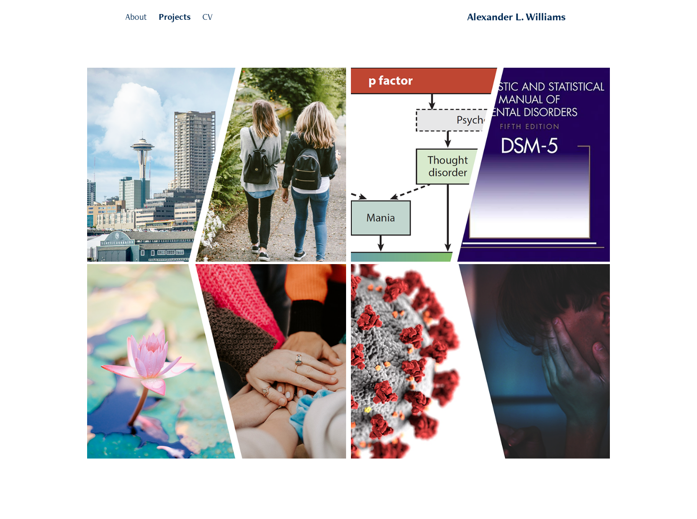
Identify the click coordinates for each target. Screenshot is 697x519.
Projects (175, 16)
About (136, 16)
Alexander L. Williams (516, 17)
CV (207, 16)
